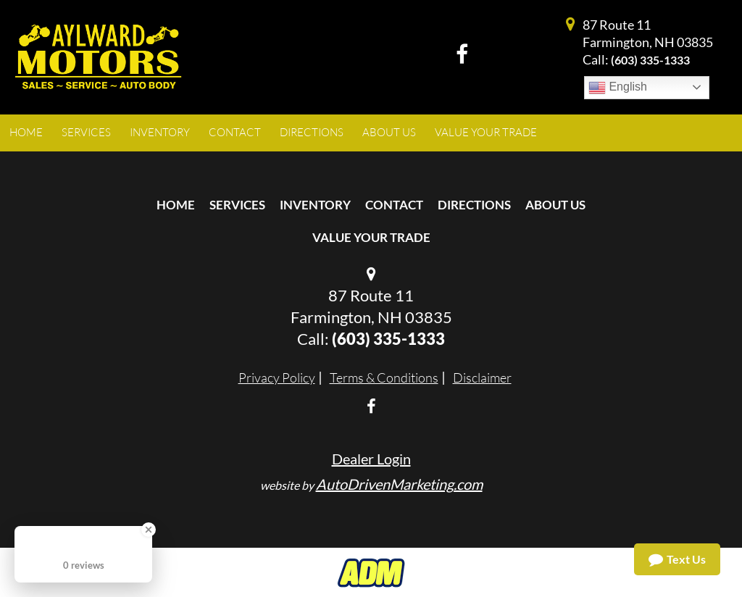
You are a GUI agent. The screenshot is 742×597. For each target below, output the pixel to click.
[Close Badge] (148, 529)
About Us (555, 204)
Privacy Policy (276, 377)
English (617, 87)
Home (176, 204)
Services (237, 204)
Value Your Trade (371, 237)
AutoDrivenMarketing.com (399, 484)
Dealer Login (371, 458)
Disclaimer (482, 377)
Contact (394, 204)
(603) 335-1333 (650, 60)
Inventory (315, 204)
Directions (474, 204)
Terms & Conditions (384, 377)
